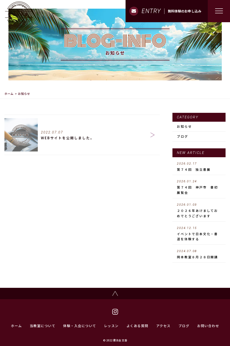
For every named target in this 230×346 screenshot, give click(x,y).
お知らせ (184, 126)
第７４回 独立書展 (199, 167)
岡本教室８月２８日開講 (199, 254)
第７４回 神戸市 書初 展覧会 (199, 187)
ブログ (182, 136)
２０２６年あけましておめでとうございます (199, 210)
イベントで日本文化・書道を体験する (199, 233)
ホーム (9, 93)
